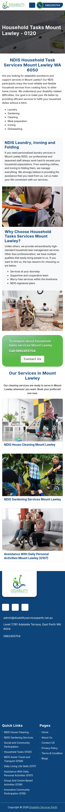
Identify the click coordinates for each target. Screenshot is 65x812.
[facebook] (5, 607)
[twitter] (24, 607)
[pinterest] (15, 607)
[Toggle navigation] (32, 5)
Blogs (45, 758)
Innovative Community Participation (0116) (17, 791)
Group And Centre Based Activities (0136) (18, 782)
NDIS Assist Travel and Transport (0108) (17, 759)
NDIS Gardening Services (18, 737)
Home (45, 732)
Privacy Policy (50, 748)
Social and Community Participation (17, 744)
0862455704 (49, 5)
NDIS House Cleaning (16, 732)
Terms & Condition (52, 753)
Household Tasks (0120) (18, 751)
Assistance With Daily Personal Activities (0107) (18, 773)
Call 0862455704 (22, 351)
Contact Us (32, 359)
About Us (47, 737)
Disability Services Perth (43, 807)
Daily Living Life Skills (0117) (20, 766)
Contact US (48, 742)
